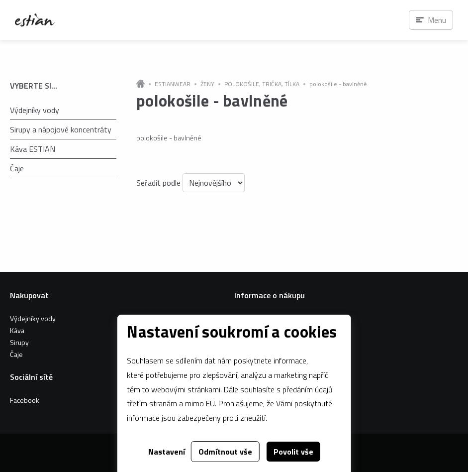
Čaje (17, 168)
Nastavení (166, 452)
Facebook (24, 400)
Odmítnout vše (225, 452)
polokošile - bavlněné (338, 84)
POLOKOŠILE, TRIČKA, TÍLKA (261, 84)
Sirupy (19, 342)
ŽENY (207, 84)
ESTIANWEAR (172, 84)
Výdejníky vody (34, 110)
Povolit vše (293, 452)
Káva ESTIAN (32, 149)
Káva (17, 330)
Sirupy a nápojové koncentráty (60, 129)
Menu (437, 20)
